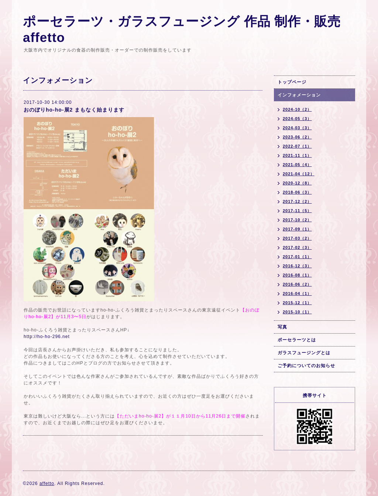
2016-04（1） (297, 293)
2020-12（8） (297, 183)
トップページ (292, 82)
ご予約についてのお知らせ (306, 365)
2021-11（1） (297, 155)
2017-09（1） (297, 229)
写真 (282, 327)
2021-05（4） (297, 164)
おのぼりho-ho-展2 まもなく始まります (74, 110)
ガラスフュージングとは (304, 352)
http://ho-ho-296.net (47, 336)
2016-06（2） (297, 284)
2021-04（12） (299, 174)
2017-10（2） (297, 220)
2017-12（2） (297, 201)
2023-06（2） (297, 137)
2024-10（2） (297, 109)
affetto (46, 483)
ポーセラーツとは (297, 339)
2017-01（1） (297, 256)
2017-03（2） (297, 238)
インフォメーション (299, 95)
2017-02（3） (297, 247)
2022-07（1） (297, 146)
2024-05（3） (297, 118)
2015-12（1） (297, 302)
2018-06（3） (297, 192)
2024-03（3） (297, 128)
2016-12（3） (297, 266)
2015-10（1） (297, 312)
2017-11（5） (297, 210)
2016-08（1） (297, 275)
